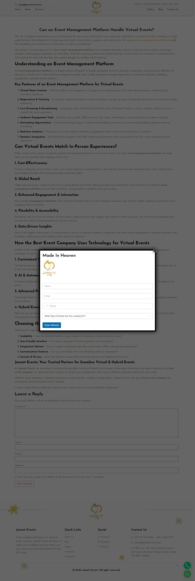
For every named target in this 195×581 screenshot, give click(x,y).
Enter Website (52, 325)
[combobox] (46, 306)
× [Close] (155, 250)
